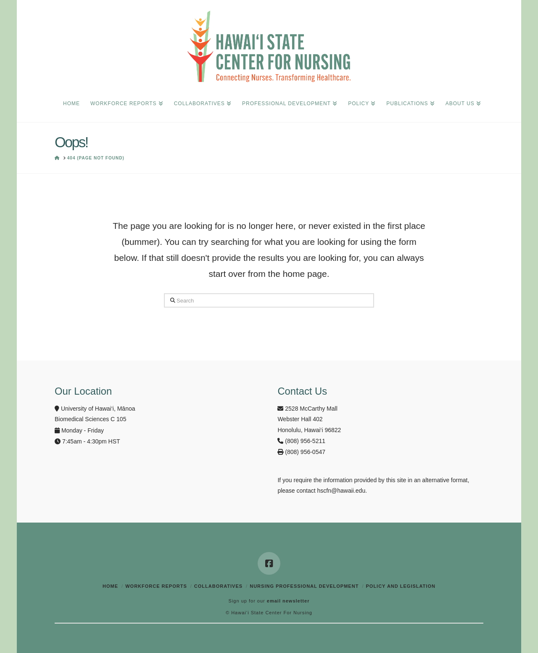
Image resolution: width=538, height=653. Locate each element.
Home (110, 586)
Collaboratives (218, 586)
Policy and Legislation (400, 586)
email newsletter (288, 600)
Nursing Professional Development (304, 586)
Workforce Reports (156, 586)
